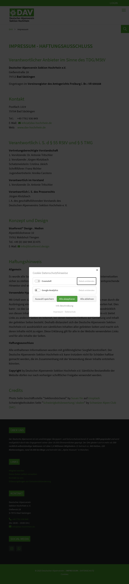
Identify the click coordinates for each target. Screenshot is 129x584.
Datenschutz (70, 311)
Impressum (58, 311)
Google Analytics (50, 290)
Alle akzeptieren (67, 298)
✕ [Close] (97, 270)
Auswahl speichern (44, 298)
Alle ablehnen (87, 298)
